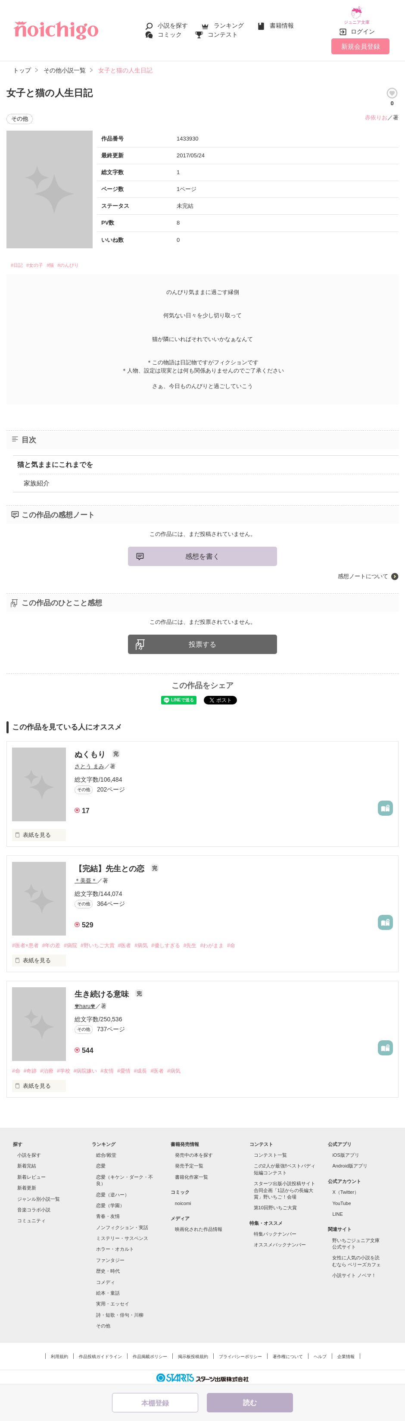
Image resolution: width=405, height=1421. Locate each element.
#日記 (19, 260)
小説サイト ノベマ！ (354, 1272)
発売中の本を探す (194, 1152)
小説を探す (173, 22)
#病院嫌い (93, 1067)
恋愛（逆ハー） (112, 1191)
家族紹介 (37, 479)
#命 (254, 942)
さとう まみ (89, 762)
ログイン (363, 25)
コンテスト (223, 31)
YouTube (341, 1200)
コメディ (105, 1279)
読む (250, 1402)
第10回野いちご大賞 (275, 1205)
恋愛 (101, 1163)
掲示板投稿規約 (193, 1354)
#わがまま (233, 942)
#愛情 (136, 1067)
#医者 (136, 942)
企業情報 (346, 1354)
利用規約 (59, 1354)
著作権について (288, 1354)
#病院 (76, 942)
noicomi (183, 1200)
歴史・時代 (108, 1268)
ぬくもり (91, 750)
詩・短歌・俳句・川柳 (119, 1312)
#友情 (118, 1067)
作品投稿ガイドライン (100, 1354)
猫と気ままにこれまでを (55, 460)
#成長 (155, 1067)
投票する (202, 641)
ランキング (229, 22)
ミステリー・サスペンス (122, 1235)
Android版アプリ (350, 1163)
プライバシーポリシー (240, 1354)
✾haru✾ (85, 1003)
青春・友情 (108, 1213)
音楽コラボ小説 (33, 1207)
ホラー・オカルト (115, 1246)
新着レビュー (31, 1174)
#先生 (209, 942)
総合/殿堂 (106, 1152)
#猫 (64, 260)
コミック (170, 31)
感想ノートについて (363, 572)
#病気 (155, 942)
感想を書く (202, 552)
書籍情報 (282, 22)
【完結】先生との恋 (110, 865)
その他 (103, 1323)
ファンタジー (110, 1257)
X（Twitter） (345, 1189)
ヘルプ (320, 1354)
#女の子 (42, 260)
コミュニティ (31, 1218)
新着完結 (26, 1163)
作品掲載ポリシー (150, 1354)
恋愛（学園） (110, 1202)
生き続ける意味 (103, 990)
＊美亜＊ (86, 876)
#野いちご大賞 (106, 942)
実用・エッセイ (112, 1301)
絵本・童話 (108, 1290)
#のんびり (88, 260)
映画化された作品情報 (198, 1226)
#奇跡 (32, 1067)
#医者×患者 (26, 942)
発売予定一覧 (189, 1163)
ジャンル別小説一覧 (38, 1196)
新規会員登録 (360, 40)
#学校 (69, 1067)
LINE (337, 1211)
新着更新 (26, 1185)
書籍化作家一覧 (191, 1174)
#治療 (51, 1067)
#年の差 (55, 942)
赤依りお (376, 111)
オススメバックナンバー (280, 1242)
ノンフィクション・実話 (122, 1224)
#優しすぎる (181, 942)
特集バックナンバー (275, 1231)
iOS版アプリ (345, 1152)
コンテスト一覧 (270, 1152)
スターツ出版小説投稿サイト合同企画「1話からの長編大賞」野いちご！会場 (284, 1187)
